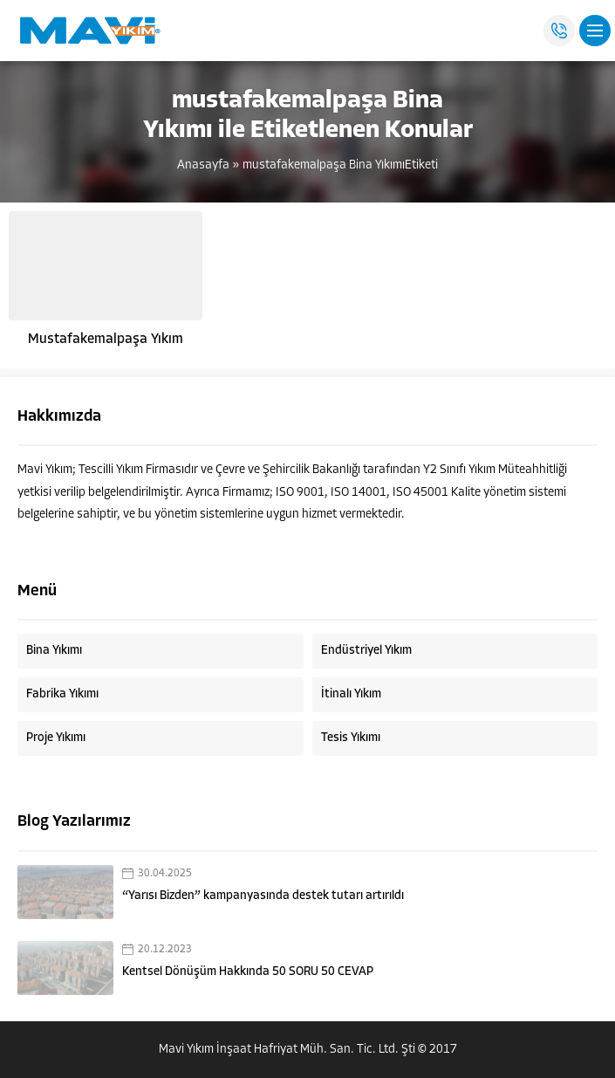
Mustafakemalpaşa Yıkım (105, 340)
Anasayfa (203, 165)
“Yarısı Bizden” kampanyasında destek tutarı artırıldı (263, 896)
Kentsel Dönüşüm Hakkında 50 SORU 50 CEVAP (247, 971)
